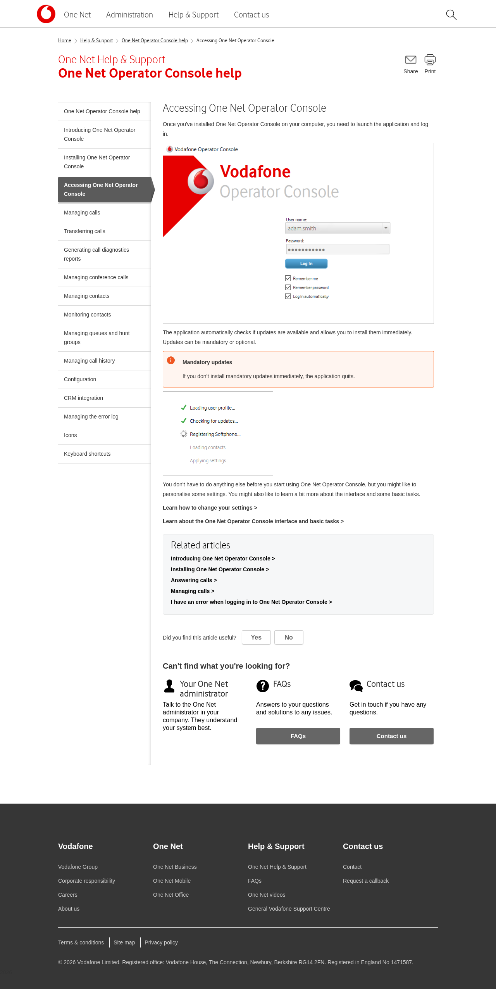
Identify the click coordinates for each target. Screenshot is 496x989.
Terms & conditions (81, 942)
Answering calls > (194, 580)
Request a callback (366, 881)
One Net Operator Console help (155, 40)
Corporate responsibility (86, 881)
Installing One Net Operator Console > (220, 569)
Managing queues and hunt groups (97, 337)
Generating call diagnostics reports (96, 254)
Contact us (251, 14)
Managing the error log (91, 416)
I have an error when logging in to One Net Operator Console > (251, 602)
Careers (68, 895)
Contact (352, 867)
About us (68, 909)
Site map (124, 942)
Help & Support (194, 14)
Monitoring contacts (87, 314)
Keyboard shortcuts (87, 454)
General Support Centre (289, 909)
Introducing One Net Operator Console (99, 134)
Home (64, 40)
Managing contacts (87, 296)
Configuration (80, 379)
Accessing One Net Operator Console (235, 40)
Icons (70, 435)
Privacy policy (161, 942)
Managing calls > (192, 591)
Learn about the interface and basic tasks (253, 521)
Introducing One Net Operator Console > (223, 558)
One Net (77, 14)
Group (78, 867)
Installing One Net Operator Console (97, 161)
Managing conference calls (96, 277)
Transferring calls (84, 231)
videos (267, 895)
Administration (129, 14)
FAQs (298, 736)
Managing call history (89, 361)
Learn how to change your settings (210, 508)
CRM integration (83, 398)
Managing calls (82, 212)
